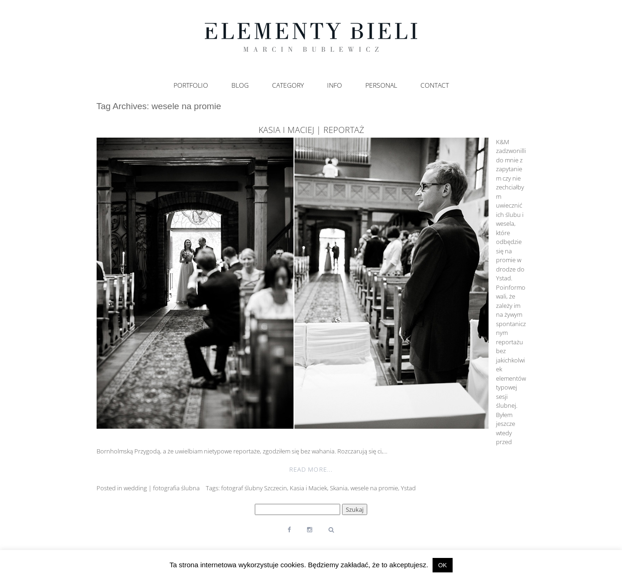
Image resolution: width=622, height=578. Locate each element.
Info (334, 85)
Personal (381, 85)
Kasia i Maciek (308, 488)
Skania (339, 488)
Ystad (408, 488)
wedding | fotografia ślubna (162, 488)
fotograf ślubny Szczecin (254, 488)
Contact (434, 85)
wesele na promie (374, 488)
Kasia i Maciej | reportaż (311, 129)
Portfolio (191, 85)
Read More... (310, 469)
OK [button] (442, 565)
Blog (240, 85)
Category (288, 85)
